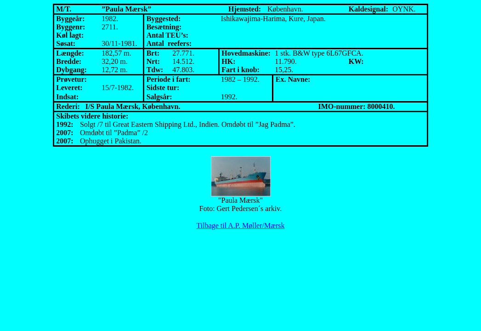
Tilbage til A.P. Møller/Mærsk (241, 225)
